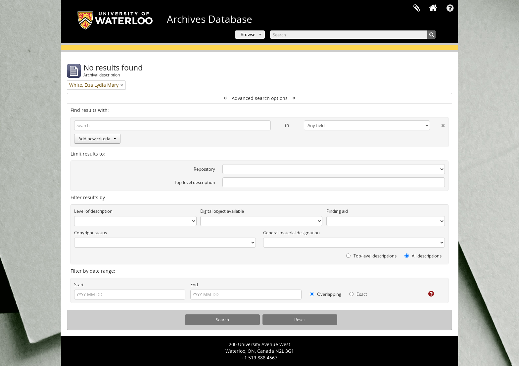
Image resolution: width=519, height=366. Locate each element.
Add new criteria (97, 139)
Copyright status (90, 233)
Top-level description (194, 182)
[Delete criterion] (437, 124)
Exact (358, 294)
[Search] (353, 34)
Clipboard (416, 8)
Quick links (450, 8)
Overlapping (325, 294)
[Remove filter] (121, 85)
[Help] (426, 294)
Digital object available (222, 211)
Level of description (93, 211)
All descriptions (423, 256)
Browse (248, 34)
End (194, 285)
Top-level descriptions (371, 256)
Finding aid (337, 211)
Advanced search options (259, 98)
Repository (204, 169)
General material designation (291, 233)
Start (79, 285)
